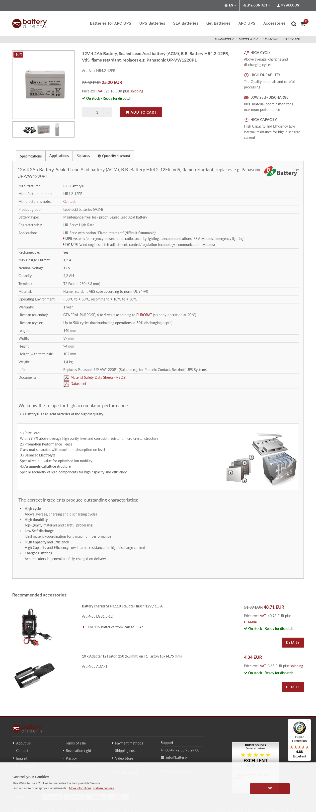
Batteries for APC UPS (110, 23)
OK (270, 788)
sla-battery (224, 39)
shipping (136, 91)
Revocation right (78, 750)
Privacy (71, 758)
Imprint (21, 758)
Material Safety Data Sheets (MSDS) (98, 377)
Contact (69, 201)
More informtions (80, 788)
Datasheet (78, 383)
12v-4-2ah (270, 39)
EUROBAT (144, 315)
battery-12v (248, 39)
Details (293, 642)
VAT (101, 91)
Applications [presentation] (59, 155)
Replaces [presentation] (83, 155)
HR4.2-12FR (291, 39)
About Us (23, 743)
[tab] (31, 155)
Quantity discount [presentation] (114, 156)
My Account (289, 5)
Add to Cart (141, 112)
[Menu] (308, 722)
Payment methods (129, 743)
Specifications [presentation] (31, 156)
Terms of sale (76, 743)
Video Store (124, 758)
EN (230, 5)
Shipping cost (125, 750)
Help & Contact (256, 5)
